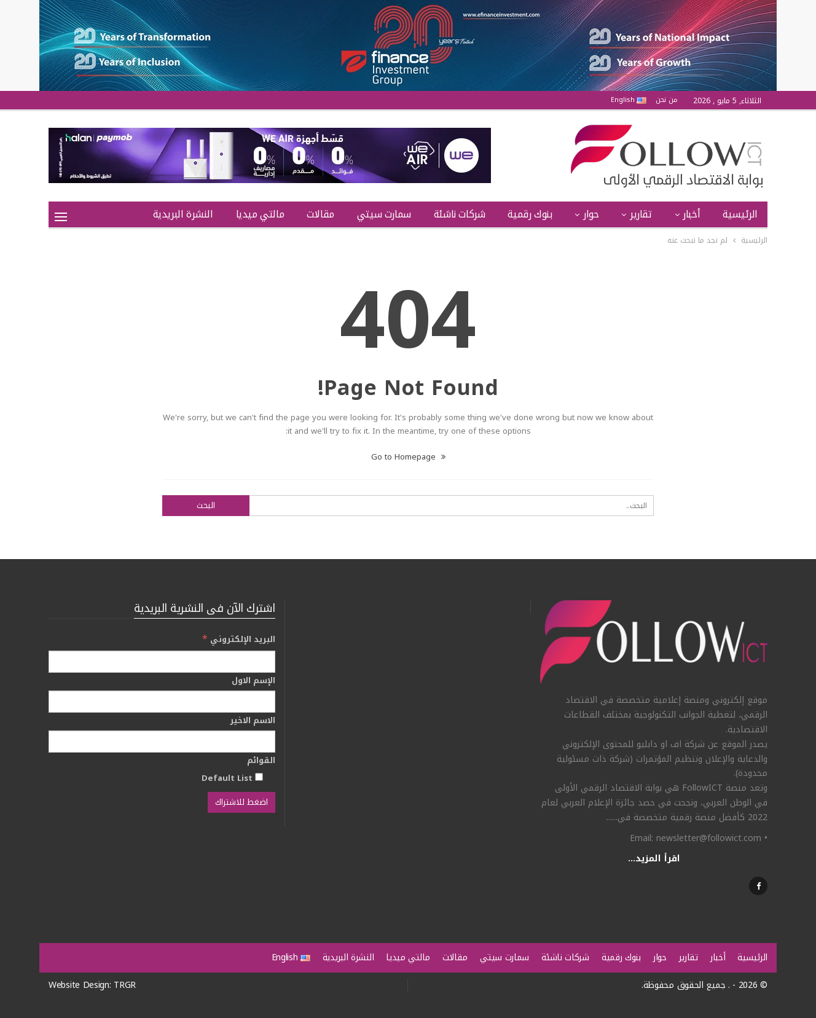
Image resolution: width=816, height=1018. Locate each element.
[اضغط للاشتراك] (241, 802)
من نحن (667, 99)
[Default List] (259, 777)
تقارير (641, 214)
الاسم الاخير (252, 720)
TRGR (125, 985)
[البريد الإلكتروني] (162, 662)
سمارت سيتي (384, 214)
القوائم (261, 760)
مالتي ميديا (260, 214)
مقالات (320, 214)
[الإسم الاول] (162, 702)
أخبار (691, 214)
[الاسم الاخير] (162, 741)
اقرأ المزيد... (654, 858)
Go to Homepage (408, 456)
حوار (590, 214)
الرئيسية (740, 214)
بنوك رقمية (530, 214)
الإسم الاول (253, 680)
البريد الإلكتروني (238, 639)
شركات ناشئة (459, 214)
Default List (232, 777)
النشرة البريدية (183, 214)
